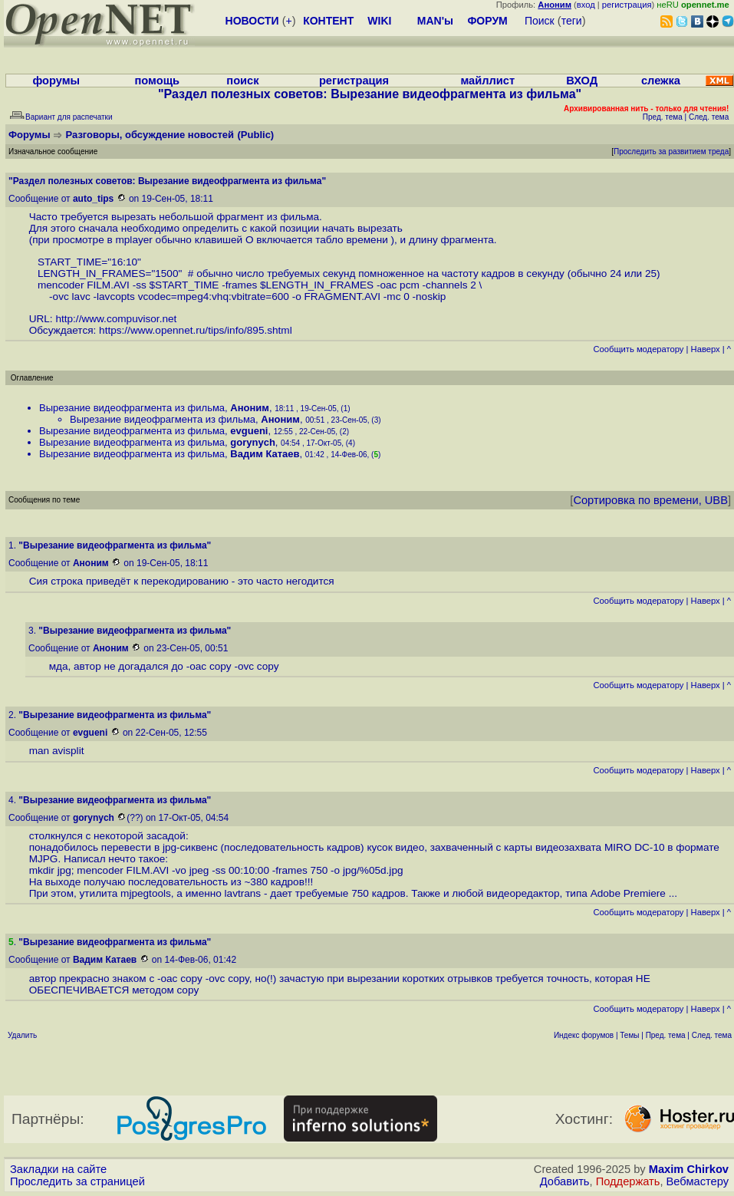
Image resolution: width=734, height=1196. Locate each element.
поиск (242, 80)
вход (586, 4)
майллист (487, 80)
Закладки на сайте (58, 1169)
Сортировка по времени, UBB (650, 500)
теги (571, 21)
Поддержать (628, 1181)
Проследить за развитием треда (671, 151)
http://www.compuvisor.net (115, 319)
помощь (156, 80)
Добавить (565, 1181)
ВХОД (581, 80)
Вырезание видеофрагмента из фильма (132, 407)
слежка (660, 80)
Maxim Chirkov (689, 1169)
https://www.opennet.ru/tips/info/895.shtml (195, 330)
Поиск (540, 21)
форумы (56, 80)
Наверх (705, 349)
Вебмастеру (698, 1181)
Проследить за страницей (77, 1181)
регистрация (627, 4)
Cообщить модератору (638, 349)
